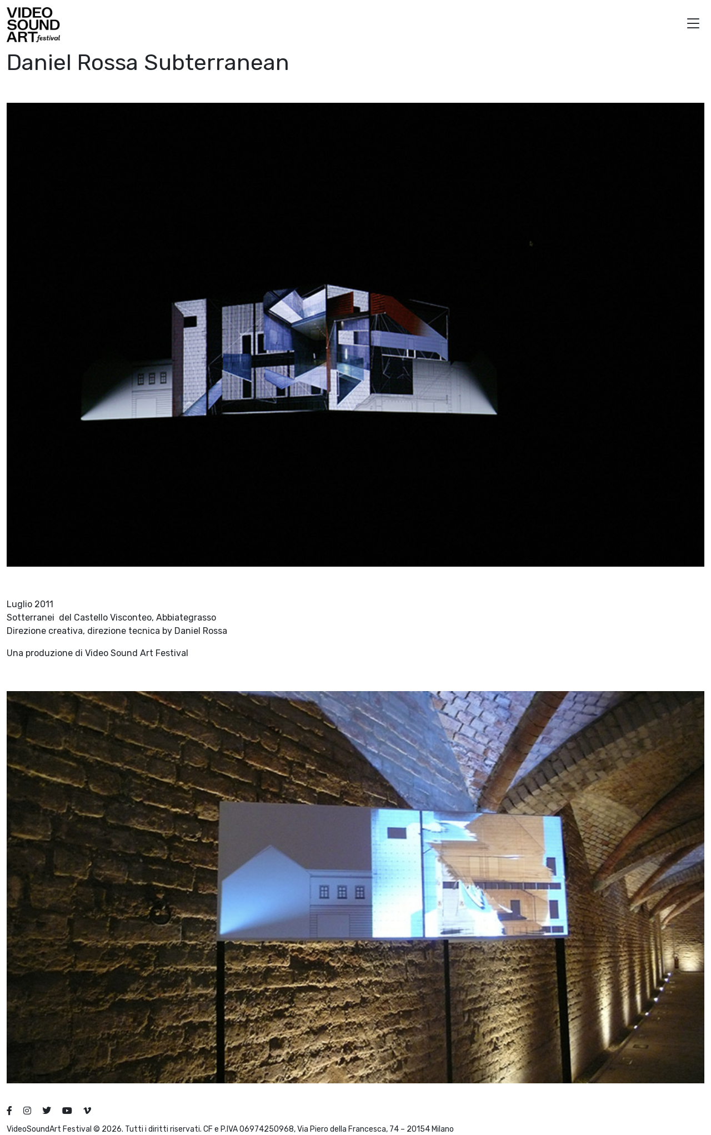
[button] (693, 25)
